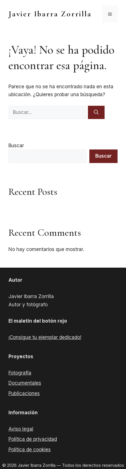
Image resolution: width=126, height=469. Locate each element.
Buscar (16, 145)
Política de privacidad (32, 439)
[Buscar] (96, 112)
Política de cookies (29, 449)
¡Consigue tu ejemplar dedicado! (44, 337)
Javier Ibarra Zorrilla (50, 14)
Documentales (24, 383)
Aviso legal (20, 429)
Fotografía (19, 373)
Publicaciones (24, 393)
